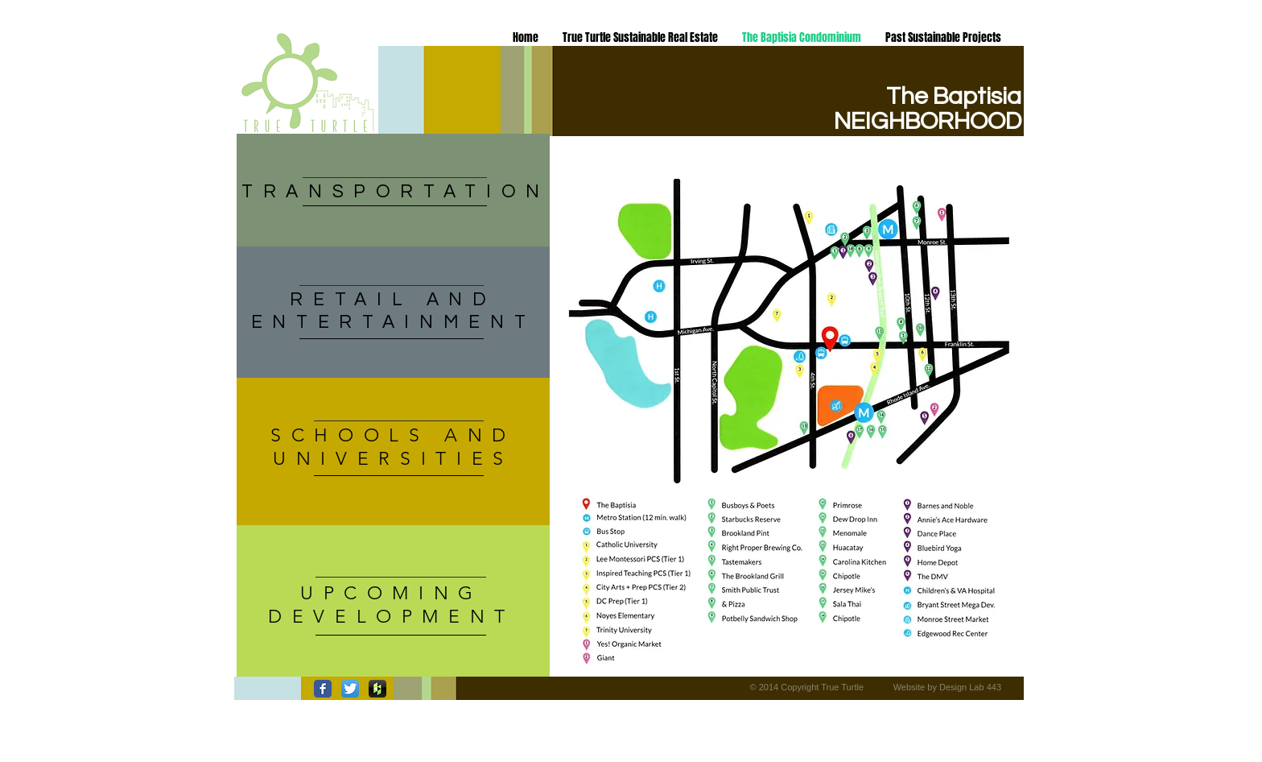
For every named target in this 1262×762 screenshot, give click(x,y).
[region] (393, 312)
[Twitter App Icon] (350, 689)
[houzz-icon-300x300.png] (377, 689)
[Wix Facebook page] (323, 689)
